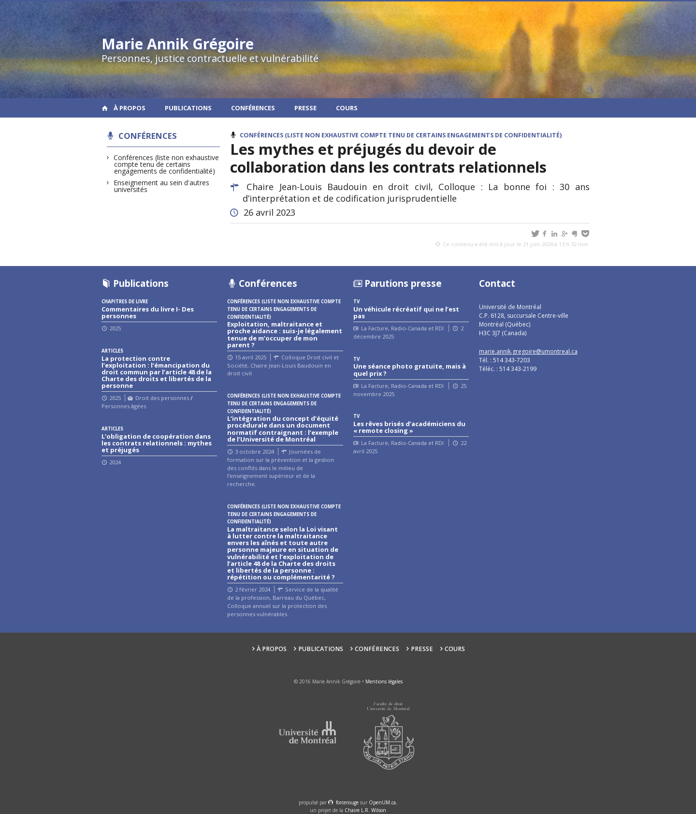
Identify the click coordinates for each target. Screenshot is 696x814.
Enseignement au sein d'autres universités (161, 186)
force (347, 802)
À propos (129, 108)
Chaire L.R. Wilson (365, 810)
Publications (188, 108)
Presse (305, 108)
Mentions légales (384, 681)
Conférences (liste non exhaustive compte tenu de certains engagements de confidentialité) (166, 164)
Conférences (253, 108)
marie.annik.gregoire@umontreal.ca (528, 351)
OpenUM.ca (382, 802)
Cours (347, 108)
